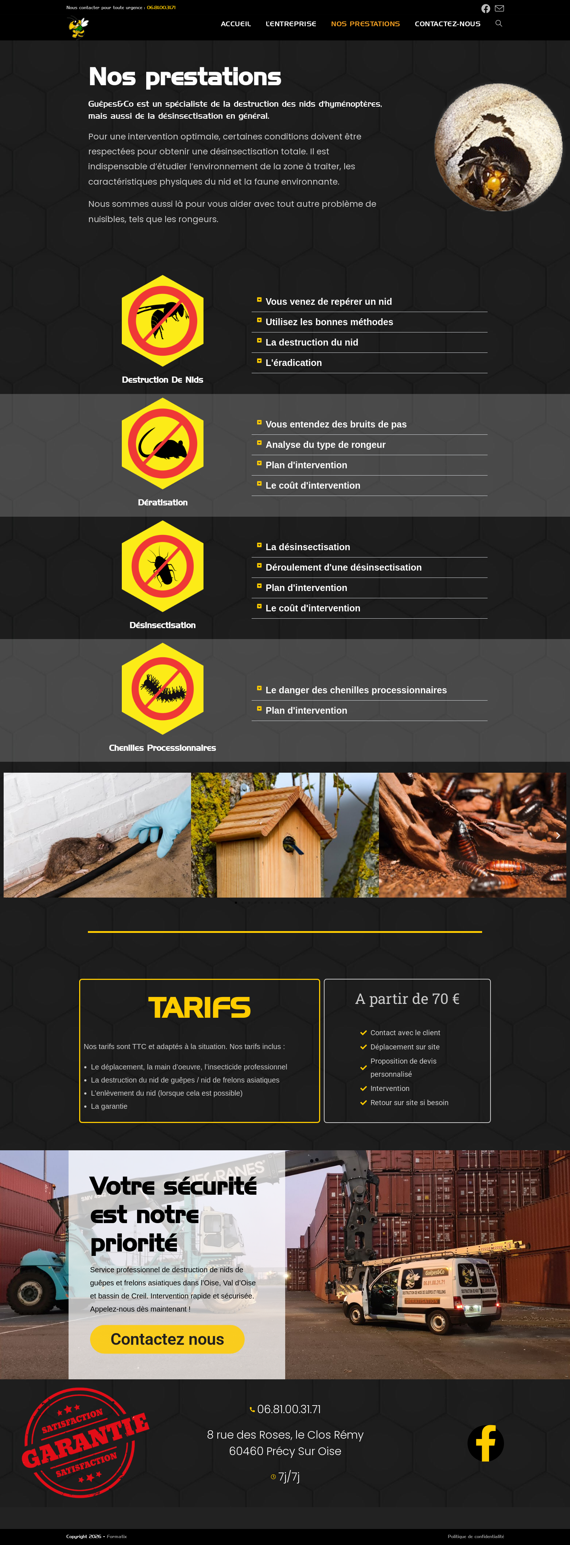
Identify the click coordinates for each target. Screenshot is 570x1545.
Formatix (117, 1536)
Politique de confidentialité (476, 1536)
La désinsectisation (307, 547)
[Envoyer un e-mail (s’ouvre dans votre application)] (498, 8)
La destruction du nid (311, 342)
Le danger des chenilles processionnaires (356, 690)
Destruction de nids (162, 380)
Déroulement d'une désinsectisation (343, 567)
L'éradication (293, 363)
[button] (370, 302)
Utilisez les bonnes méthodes (329, 322)
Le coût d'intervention (312, 485)
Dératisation (162, 502)
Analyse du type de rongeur (325, 445)
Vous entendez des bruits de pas (336, 424)
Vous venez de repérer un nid (328, 301)
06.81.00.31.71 (161, 7)
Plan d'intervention (306, 465)
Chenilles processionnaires (162, 748)
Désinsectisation (162, 625)
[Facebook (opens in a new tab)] (486, 8)
